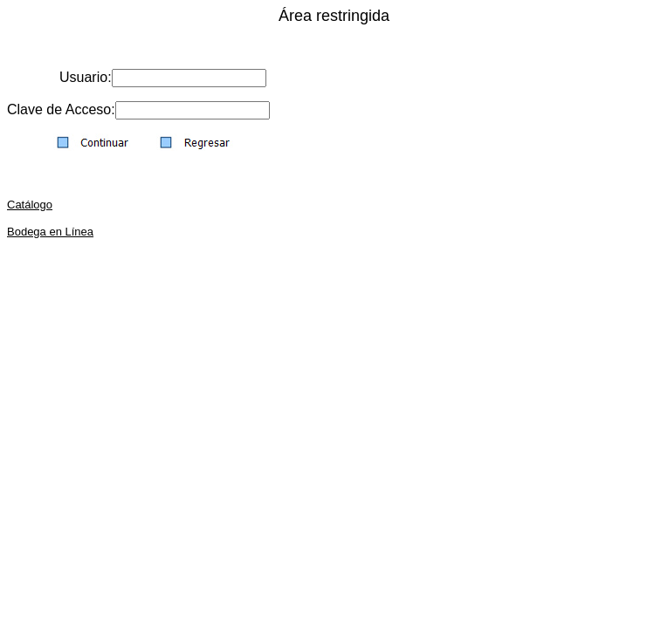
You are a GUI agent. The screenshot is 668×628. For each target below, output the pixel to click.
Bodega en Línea (50, 231)
